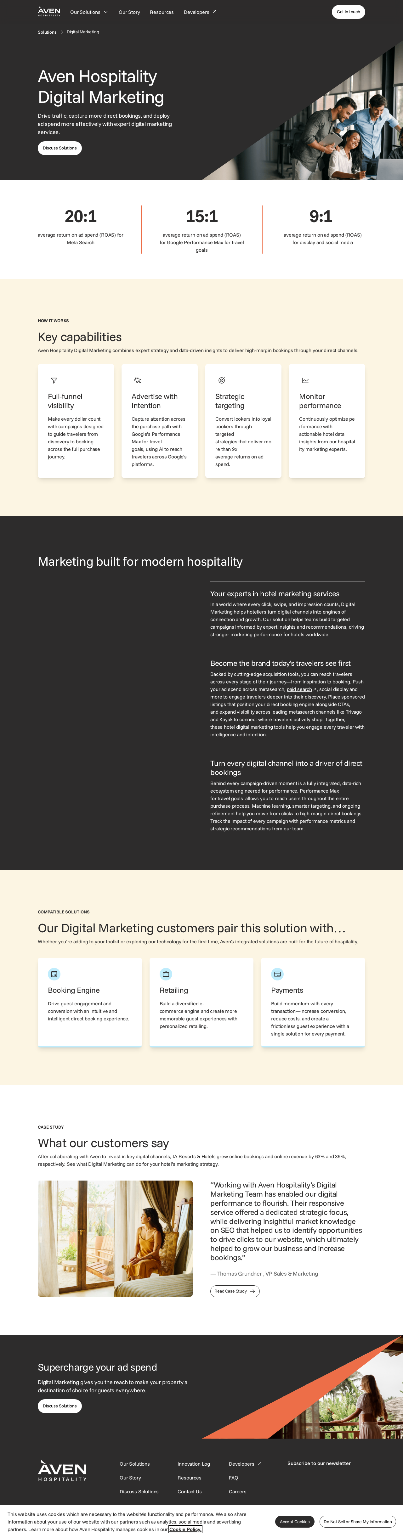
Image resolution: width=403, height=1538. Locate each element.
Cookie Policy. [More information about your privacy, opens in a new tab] (185, 1529)
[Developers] (200, 12)
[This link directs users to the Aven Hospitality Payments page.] (313, 1002)
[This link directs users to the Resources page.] (189, 1477)
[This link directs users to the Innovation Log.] (194, 1463)
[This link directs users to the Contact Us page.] (189, 1491)
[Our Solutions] (89, 12)
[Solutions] (47, 32)
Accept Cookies (295, 1521)
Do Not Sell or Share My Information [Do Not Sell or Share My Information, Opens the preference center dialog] (358, 1521)
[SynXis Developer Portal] (130, 1477)
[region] (201, 1521)
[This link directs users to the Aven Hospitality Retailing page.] (202, 1002)
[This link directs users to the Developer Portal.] (246, 1463)
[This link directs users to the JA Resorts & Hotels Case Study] (235, 1291)
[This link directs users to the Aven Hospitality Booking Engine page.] (90, 1002)
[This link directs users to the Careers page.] (237, 1491)
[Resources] (162, 12)
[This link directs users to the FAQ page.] (233, 1477)
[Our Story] (129, 12)
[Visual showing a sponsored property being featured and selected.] (115, 639)
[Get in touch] (348, 12)
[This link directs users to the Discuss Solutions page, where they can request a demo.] (60, 1406)
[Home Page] (49, 11)
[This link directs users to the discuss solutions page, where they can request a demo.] (60, 148)
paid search (302, 689)
